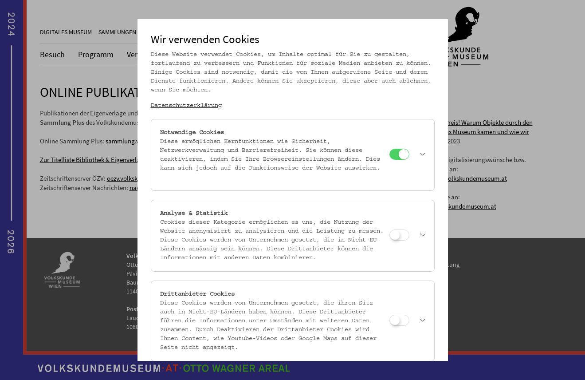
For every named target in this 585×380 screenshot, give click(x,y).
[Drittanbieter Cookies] (399, 320)
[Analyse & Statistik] (399, 235)
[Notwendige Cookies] (399, 154)
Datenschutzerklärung (186, 105)
